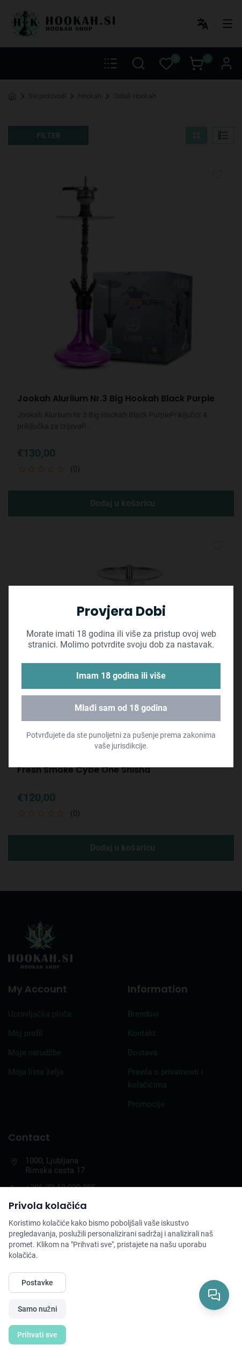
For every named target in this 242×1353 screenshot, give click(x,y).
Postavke (37, 1282)
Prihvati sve (37, 1334)
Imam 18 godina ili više (121, 676)
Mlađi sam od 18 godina (121, 708)
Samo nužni (37, 1309)
